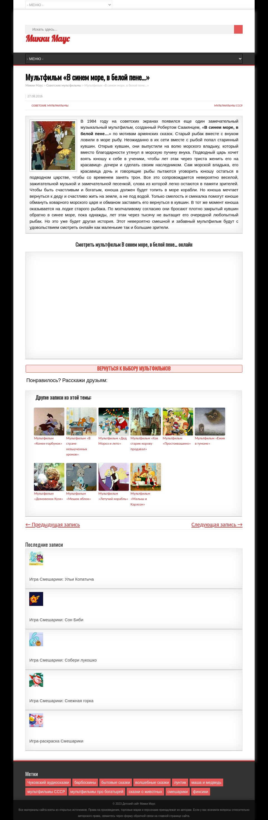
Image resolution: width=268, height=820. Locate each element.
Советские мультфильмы (49, 105)
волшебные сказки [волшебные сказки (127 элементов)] (152, 782)
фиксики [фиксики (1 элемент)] (200, 791)
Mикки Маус (147, 803)
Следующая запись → (217, 524)
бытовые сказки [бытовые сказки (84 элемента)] (115, 782)
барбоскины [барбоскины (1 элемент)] (85, 782)
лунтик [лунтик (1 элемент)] (180, 782)
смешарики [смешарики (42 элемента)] (178, 791)
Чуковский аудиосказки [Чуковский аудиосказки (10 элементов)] (48, 782)
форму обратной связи (139, 815)
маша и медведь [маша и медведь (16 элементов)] (206, 782)
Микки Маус (47, 38)
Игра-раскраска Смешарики (56, 741)
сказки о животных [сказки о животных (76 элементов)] (145, 791)
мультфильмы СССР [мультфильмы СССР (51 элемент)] (46, 791)
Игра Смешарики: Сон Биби (56, 619)
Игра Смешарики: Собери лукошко (63, 660)
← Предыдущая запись (52, 524)
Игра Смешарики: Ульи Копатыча (61, 579)
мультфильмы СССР (228, 105)
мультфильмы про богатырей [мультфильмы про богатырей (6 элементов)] (97, 791)
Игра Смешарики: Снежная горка (61, 700)
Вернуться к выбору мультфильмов (134, 368)
